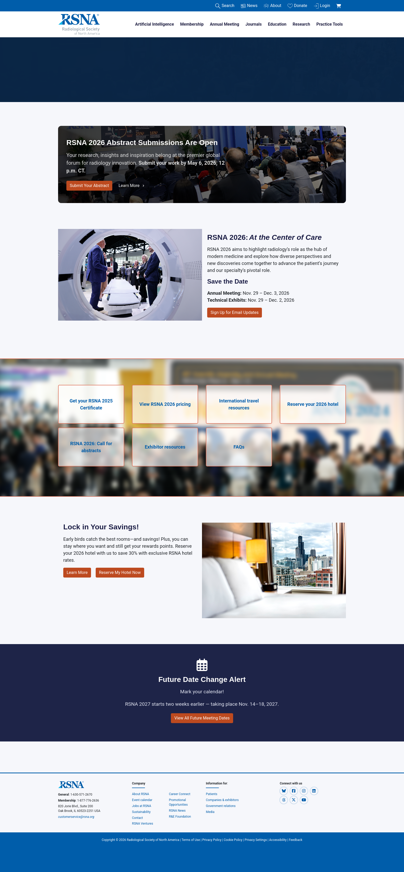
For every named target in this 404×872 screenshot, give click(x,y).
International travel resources (239, 404)
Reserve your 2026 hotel (312, 404)
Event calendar (142, 800)
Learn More (132, 186)
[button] (284, 790)
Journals (253, 24)
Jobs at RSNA (141, 806)
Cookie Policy (233, 840)
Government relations (221, 806)
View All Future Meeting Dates (201, 718)
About (272, 6)
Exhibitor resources (165, 447)
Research (301, 24)
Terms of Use (191, 840)
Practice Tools (329, 24)
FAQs (239, 447)
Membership (192, 24)
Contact (137, 818)
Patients (211, 794)
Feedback (295, 840)
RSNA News (177, 810)
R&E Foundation (180, 816)
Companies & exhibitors (222, 800)
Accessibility (278, 840)
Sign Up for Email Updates (235, 312)
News (249, 6)
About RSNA (140, 794)
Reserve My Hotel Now (120, 572)
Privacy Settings (256, 840)
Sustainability (141, 812)
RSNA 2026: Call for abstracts (91, 447)
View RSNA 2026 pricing (165, 404)
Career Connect (180, 794)
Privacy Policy (211, 840)
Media (210, 812)
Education (277, 24)
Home (64, 57)
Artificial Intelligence (154, 24)
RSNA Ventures (142, 823)
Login (322, 6)
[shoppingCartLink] (339, 3)
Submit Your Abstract (89, 185)
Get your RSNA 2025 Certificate (91, 404)
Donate (297, 6)
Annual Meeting (224, 24)
